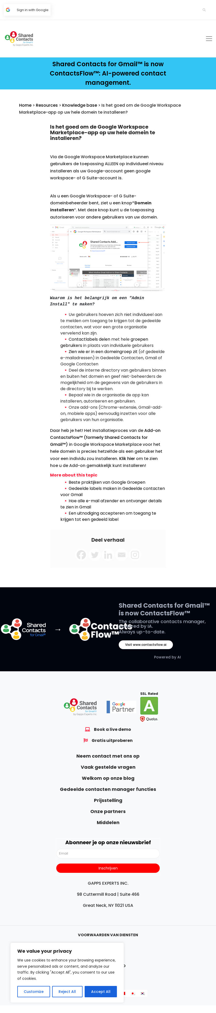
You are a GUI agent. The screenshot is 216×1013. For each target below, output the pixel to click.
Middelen (108, 822)
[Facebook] (81, 555)
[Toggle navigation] (209, 39)
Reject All (67, 991)
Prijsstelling (108, 800)
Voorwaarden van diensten (108, 934)
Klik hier (127, 459)
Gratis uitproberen (112, 740)
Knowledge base (79, 105)
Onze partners (108, 811)
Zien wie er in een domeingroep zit (103, 352)
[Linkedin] (108, 555)
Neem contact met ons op (108, 756)
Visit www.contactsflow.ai (145, 644)
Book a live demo (112, 729)
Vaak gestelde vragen (108, 767)
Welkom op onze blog (108, 778)
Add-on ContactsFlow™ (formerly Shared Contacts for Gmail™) (105, 437)
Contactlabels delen (89, 339)
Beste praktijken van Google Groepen (107, 482)
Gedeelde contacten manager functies (108, 789)
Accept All (100, 991)
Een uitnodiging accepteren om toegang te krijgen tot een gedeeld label (108, 516)
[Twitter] (95, 555)
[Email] (121, 555)
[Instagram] (135, 555)
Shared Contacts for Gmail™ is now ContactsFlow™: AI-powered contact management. (108, 73)
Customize (34, 991)
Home (25, 105)
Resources (47, 105)
